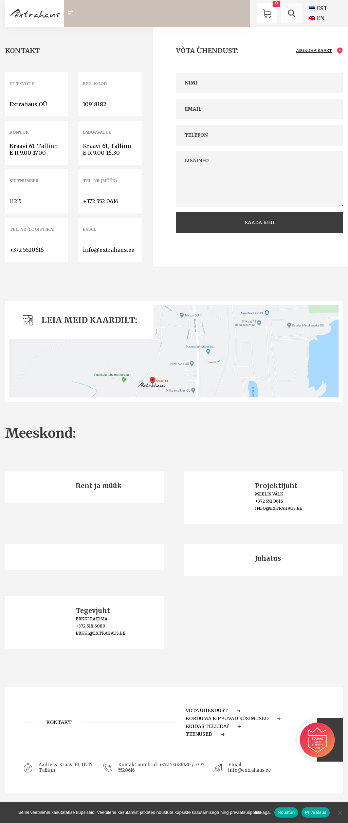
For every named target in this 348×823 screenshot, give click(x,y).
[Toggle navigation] (73, 13)
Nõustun (286, 812)
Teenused (205, 734)
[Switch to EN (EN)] (317, 18)
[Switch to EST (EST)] (318, 8)
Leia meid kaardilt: (80, 320)
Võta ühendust (213, 710)
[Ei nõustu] (339, 812)
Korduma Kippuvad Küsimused (233, 718)
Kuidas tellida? (213, 726)
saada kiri (259, 223)
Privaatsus (315, 812)
